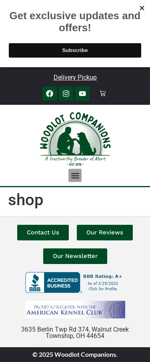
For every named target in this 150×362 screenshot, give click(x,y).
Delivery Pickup (75, 77)
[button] (75, 175)
